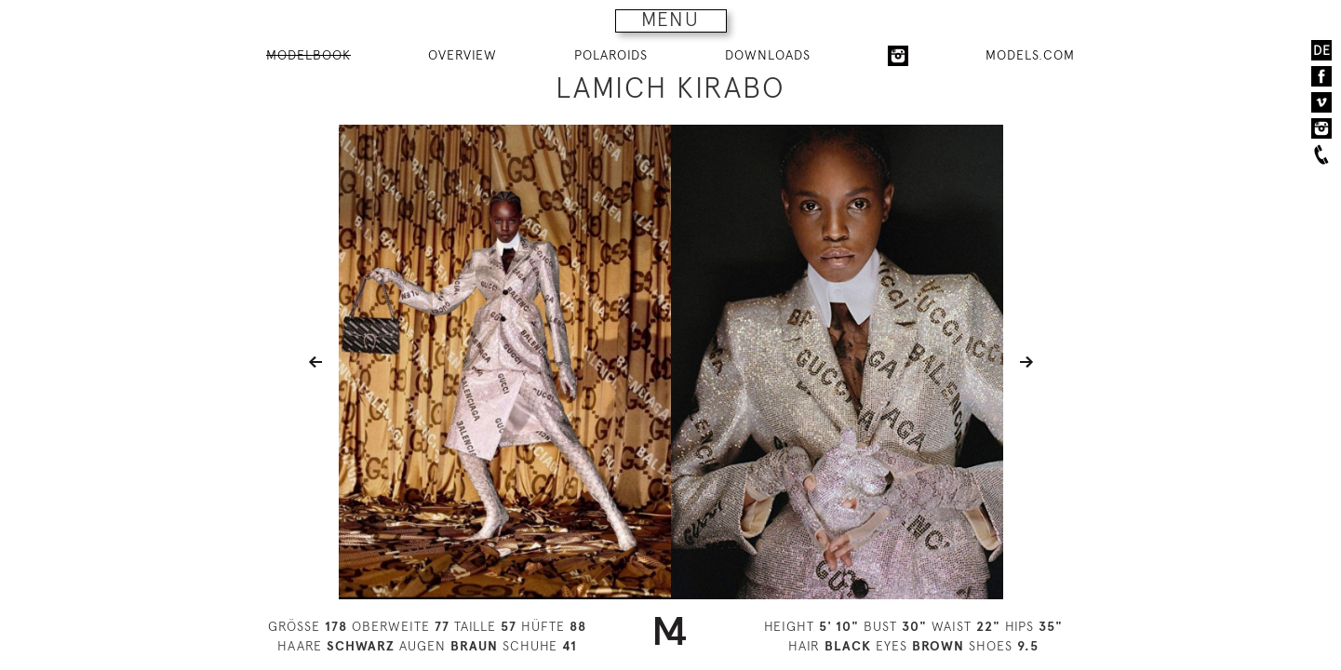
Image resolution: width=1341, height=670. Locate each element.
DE (1322, 50)
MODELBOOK (308, 55)
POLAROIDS (611, 55)
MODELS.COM (1030, 55)
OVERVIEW (462, 55)
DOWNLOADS (768, 55)
